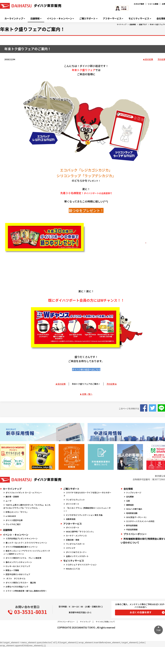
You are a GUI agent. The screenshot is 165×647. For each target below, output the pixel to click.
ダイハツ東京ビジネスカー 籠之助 (21, 582)
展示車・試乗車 (12, 496)
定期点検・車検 (72, 539)
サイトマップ (85, 621)
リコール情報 (153, 4)
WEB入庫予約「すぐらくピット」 (80, 531)
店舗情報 (35, 18)
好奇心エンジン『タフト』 (17, 512)
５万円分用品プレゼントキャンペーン (22, 538)
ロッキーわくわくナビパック (18, 566)
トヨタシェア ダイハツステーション (81, 564)
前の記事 (149, 59)
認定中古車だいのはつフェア (18, 574)
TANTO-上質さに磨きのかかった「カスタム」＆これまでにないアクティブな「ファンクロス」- (26, 506)
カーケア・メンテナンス (76, 535)
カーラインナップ (13, 18)
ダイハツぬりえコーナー (76, 552)
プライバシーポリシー (66, 621)
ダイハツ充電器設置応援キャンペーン (22, 546)
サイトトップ (121, 24)
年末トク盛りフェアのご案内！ (86, 383)
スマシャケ (70, 548)
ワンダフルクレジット (75, 499)
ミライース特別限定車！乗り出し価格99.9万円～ (26, 590)
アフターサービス (112, 18)
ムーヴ (8, 500)
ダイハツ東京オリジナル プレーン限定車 (23, 558)
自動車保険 (70, 519)
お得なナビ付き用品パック (18, 586)
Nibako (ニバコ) (73, 568)
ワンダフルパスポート (75, 543)
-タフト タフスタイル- (16, 578)
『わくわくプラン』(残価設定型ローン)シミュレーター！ (87, 509)
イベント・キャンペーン (59, 18)
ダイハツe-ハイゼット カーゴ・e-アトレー (24, 492)
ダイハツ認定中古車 (14, 520)
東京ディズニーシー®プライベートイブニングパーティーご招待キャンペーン (26, 552)
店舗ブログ (143, 24)
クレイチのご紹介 (13, 524)
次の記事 (111, 383)
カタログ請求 (139, 4)
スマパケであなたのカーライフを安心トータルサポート (87, 494)
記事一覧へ (87, 394)
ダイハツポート (72, 503)
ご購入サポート (87, 18)
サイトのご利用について (105, 621)
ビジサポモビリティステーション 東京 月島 (84, 515)
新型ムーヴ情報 (12, 570)
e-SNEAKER (11, 516)
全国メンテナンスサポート (77, 556)
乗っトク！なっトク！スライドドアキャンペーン (26, 542)
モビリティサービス (138, 18)
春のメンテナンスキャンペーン (19, 562)
